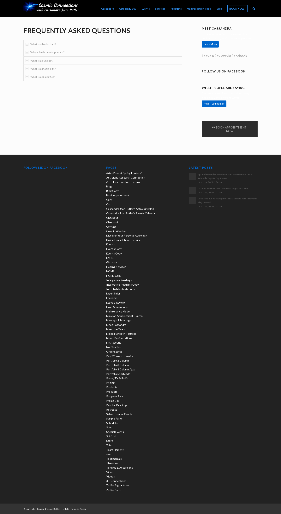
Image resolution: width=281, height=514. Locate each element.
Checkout (112, 217)
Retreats (111, 409)
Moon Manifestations (119, 338)
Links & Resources (117, 307)
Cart (109, 199)
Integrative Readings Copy (122, 284)
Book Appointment (117, 195)
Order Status (114, 351)
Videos (110, 476)
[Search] (254, 8)
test (108, 454)
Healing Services (116, 266)
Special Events (115, 431)
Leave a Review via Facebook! (225, 56)
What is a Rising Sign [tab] (40, 76)
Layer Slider (113, 293)
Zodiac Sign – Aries (117, 485)
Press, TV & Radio (117, 378)
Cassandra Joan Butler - (49, 509)
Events (110, 244)
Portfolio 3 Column (117, 365)
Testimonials (114, 458)
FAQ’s (110, 258)
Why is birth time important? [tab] (45, 52)
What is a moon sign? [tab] (41, 68)
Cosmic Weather (116, 231)
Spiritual (111, 436)
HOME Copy (113, 275)
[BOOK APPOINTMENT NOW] (230, 129)
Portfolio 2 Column (117, 360)
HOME (110, 271)
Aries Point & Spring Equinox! (124, 173)
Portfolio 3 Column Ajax (120, 369)
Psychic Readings (116, 405)
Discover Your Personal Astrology (126, 235)
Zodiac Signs (114, 490)
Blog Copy (112, 190)
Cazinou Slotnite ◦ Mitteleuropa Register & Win (223, 188)
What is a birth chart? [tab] (41, 44)
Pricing (110, 382)
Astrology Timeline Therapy (123, 182)
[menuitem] (108, 8)
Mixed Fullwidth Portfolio (121, 333)
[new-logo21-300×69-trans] (52, 8)
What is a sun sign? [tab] (39, 60)
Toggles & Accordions (119, 467)
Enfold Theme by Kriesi (74, 509)
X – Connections (116, 481)
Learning (111, 298)
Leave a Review (115, 302)
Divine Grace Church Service (123, 240)
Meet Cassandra (116, 324)
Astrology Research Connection (125, 177)
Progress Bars (114, 396)
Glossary (111, 262)
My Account (113, 342)
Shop (109, 427)
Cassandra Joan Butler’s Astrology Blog (130, 208)
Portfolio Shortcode (118, 373)
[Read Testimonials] (214, 103)
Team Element (115, 449)
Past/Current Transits (119, 356)
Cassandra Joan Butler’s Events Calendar (131, 213)
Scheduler (112, 423)
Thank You (112, 463)
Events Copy (114, 248)
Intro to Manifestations (120, 289)
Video (109, 472)
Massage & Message (118, 320)
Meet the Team (115, 329)
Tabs (109, 445)
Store (109, 440)
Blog (109, 186)
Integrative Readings (119, 280)
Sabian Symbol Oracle (119, 414)
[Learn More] (210, 44)
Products (111, 387)
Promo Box (112, 400)
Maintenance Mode (118, 311)
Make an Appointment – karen (124, 315)
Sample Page (114, 418)
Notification (113, 347)
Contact (111, 226)
